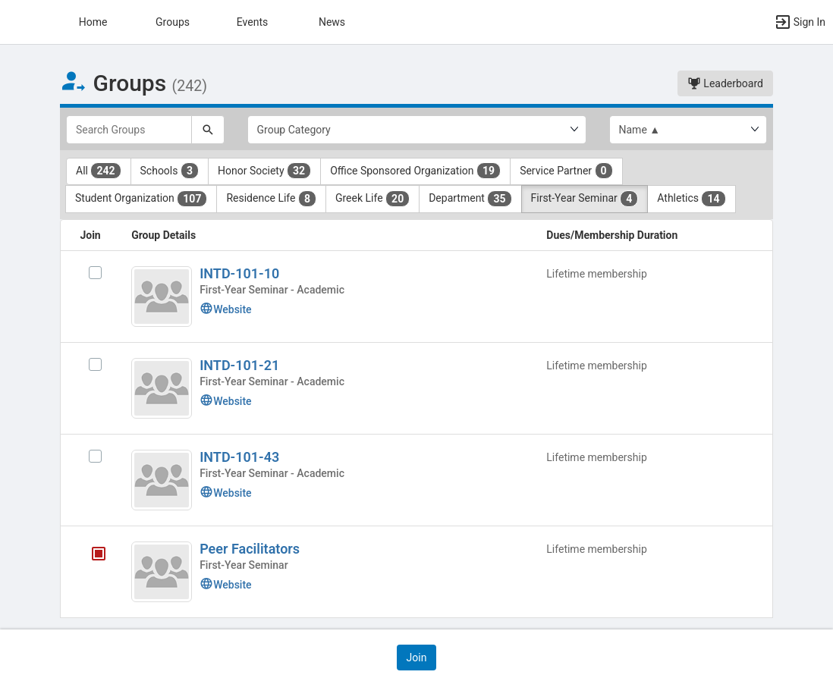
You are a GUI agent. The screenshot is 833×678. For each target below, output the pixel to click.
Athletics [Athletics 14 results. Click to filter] (691, 198)
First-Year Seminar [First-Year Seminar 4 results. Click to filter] (585, 198)
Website (225, 309)
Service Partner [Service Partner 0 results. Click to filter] (566, 170)
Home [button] (93, 22)
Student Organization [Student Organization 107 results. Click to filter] (141, 198)
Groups (173, 22)
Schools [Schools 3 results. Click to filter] (169, 170)
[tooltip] (99, 557)
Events (252, 22)
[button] (19, 22)
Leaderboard (725, 83)
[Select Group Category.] (416, 129)
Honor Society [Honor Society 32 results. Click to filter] (264, 170)
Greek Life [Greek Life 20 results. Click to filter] (372, 198)
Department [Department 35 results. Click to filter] (470, 198)
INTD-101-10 (239, 273)
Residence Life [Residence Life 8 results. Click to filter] (271, 198)
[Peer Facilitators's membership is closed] (90, 556)
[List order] (688, 129)
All (98, 170)
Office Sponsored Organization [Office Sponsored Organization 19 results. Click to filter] (415, 170)
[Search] (208, 129)
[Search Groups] (129, 129)
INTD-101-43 (239, 457)
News (332, 22)
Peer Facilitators (250, 549)
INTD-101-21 (239, 365)
